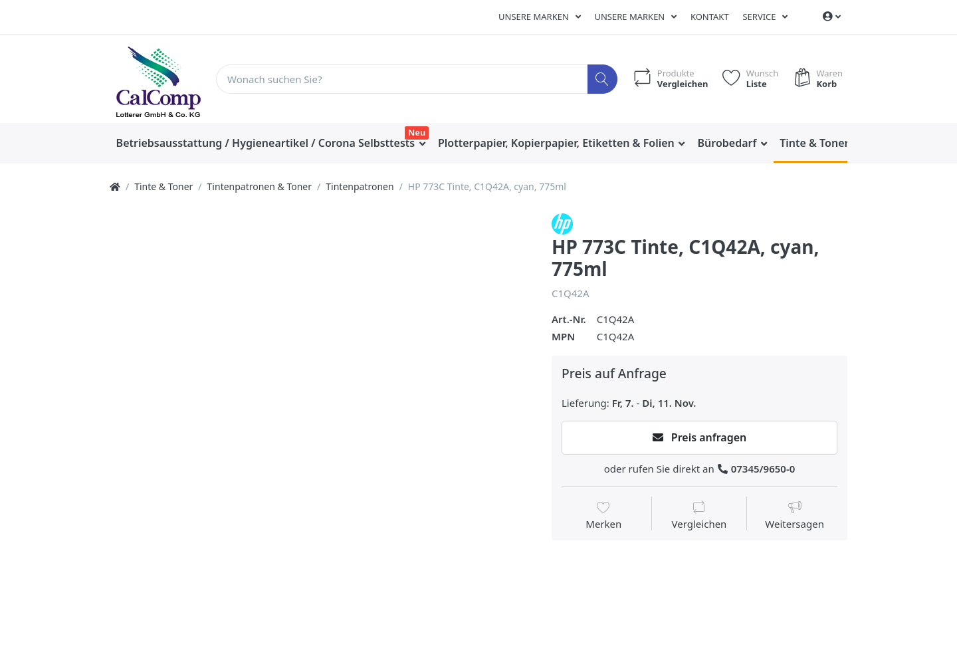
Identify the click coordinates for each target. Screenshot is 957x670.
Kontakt (710, 17)
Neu (416, 132)
